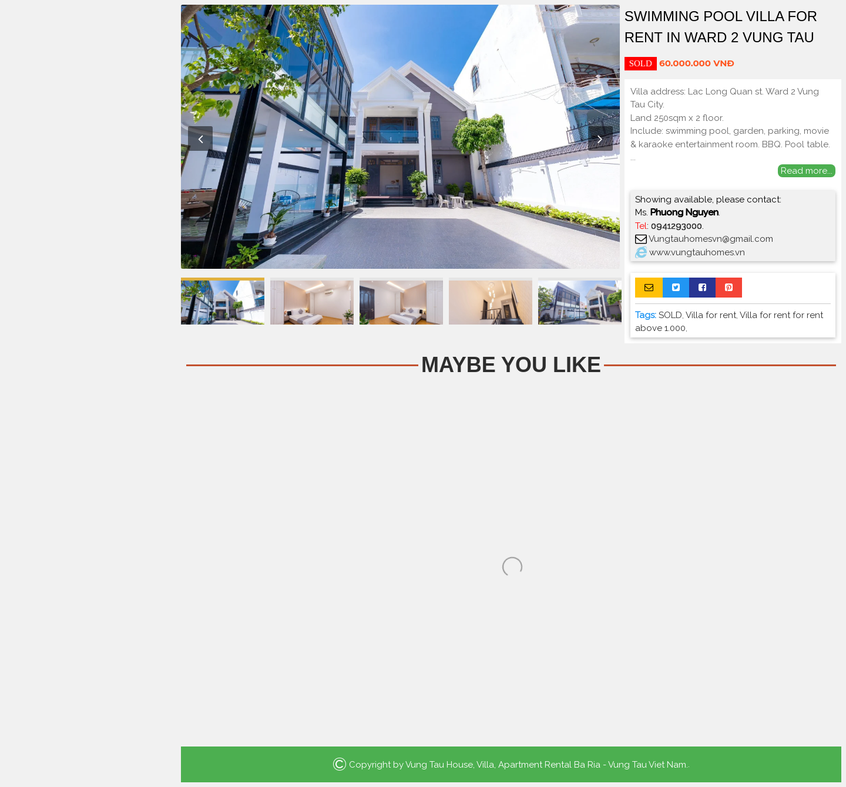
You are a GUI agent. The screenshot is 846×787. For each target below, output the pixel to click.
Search (88, 259)
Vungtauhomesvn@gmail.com (711, 239)
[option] (400, 137)
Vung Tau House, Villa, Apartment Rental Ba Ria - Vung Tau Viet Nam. (546, 764)
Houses (88, 150)
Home (88, 100)
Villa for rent (711, 315)
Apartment (88, 125)
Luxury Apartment (88, 201)
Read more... (806, 170)
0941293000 (676, 226)
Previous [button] (200, 138)
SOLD (670, 315)
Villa (88, 176)
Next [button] (600, 138)
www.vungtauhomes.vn (697, 252)
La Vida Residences (88, 226)
